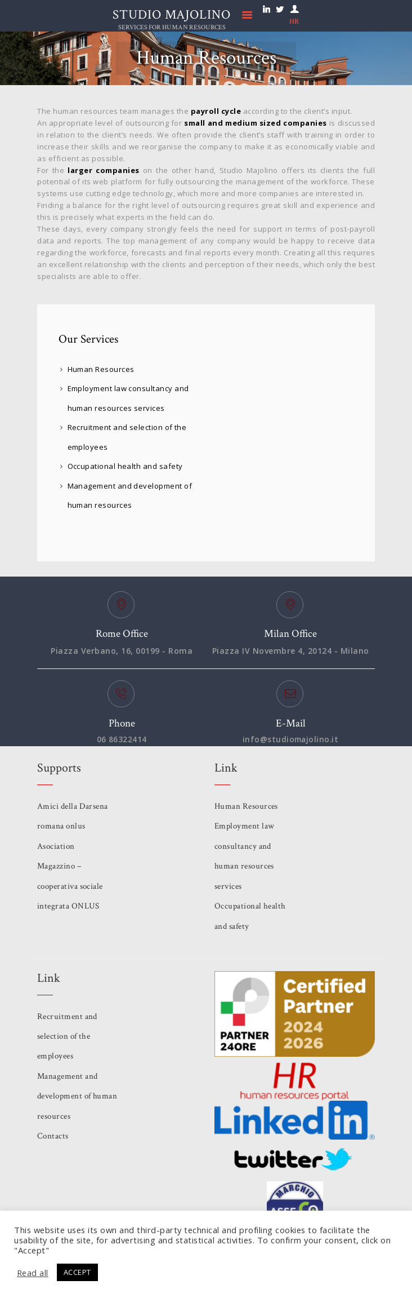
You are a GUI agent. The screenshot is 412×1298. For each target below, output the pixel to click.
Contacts (53, 1136)
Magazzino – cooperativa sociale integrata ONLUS (70, 886)
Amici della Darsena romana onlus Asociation (73, 826)
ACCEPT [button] (77, 1272)
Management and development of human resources (67, 1096)
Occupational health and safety (125, 466)
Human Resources (101, 369)
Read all (32, 1273)
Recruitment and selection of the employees (67, 1037)
